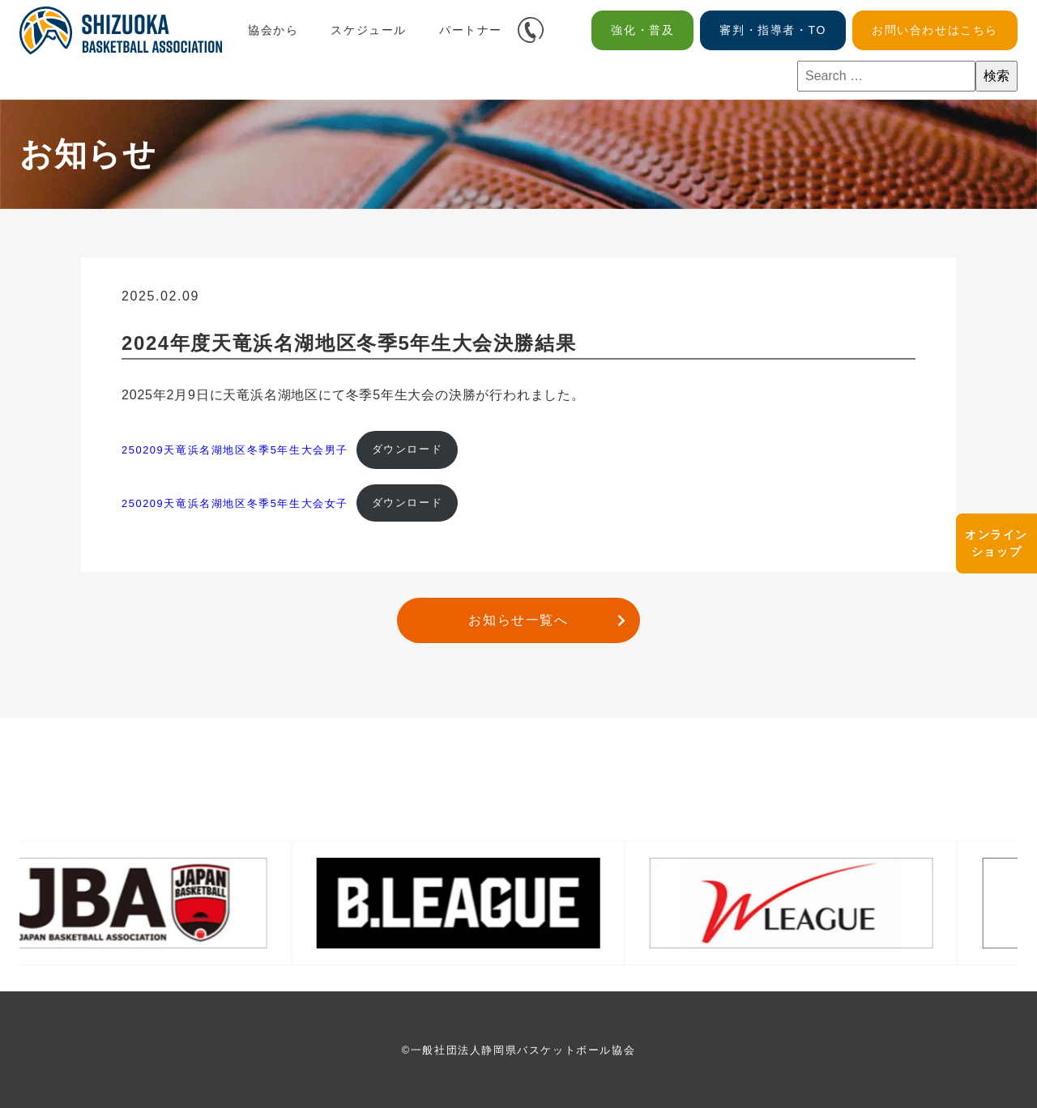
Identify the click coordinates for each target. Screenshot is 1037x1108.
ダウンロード (407, 449)
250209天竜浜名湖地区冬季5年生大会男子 (235, 449)
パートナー (470, 29)
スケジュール (369, 29)
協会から (273, 29)
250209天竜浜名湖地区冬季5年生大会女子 (235, 502)
